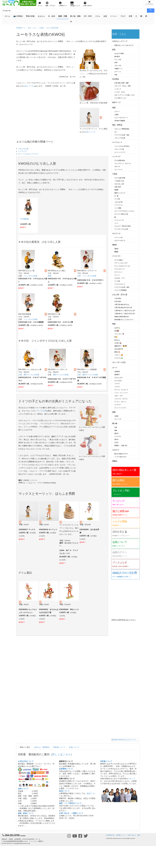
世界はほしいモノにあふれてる (123, 45)
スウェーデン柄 (119, 149)
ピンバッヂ (117, 419)
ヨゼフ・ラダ (118, 396)
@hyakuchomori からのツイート (124, 739)
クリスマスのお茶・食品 (121, 135)
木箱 (115, 74)
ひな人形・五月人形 (119, 294)
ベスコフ (117, 386)
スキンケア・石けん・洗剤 (122, 86)
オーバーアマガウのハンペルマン (124, 211)
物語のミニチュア (119, 193)
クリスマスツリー (119, 269)
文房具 (116, 416)
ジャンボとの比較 (30, 276)
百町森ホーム (20, 28)
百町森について (59, 747)
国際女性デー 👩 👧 (120, 346)
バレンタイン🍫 (119, 334)
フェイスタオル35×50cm (122, 146)
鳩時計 (114, 245)
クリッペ (117, 275)
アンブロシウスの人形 (121, 229)
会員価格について (66, 769)
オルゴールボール (119, 240)
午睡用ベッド (118, 68)
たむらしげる (118, 377)
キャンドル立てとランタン (28, 154)
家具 (114, 50)
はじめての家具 (119, 53)
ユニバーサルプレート (121, 117)
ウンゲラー (117, 405)
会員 (105, 16)
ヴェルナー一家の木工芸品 (122, 226)
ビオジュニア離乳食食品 (121, 129)
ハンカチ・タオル (119, 92)
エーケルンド (117, 142)
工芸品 (41, 28)
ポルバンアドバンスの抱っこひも (124, 95)
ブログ (123, 16)
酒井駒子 (117, 374)
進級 (115, 430)
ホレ (115, 132)
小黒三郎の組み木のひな (121, 304)
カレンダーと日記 (119, 362)
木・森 (116, 196)
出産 (115, 427)
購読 (138, 835)
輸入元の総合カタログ (121, 454)
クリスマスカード (119, 284)
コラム (97, 16)
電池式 (116, 248)
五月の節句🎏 (118, 349)
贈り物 (114, 423)
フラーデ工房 (41, 411)
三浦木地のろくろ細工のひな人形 (124, 310)
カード (114, 368)
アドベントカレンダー (121, 263)
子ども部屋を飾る (119, 160)
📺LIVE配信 (18, 16)
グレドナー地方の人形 (121, 214)
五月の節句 (117, 301)
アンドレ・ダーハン (120, 402)
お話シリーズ (28, 86)
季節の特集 (30, 16)
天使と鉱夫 (117, 187)
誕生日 (116, 433)
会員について (74, 747)
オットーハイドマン (120, 408)
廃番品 (114, 461)
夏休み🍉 (117, 352)
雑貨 (114, 412)
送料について (23, 789)
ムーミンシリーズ (119, 152)
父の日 (116, 442)
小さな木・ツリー (119, 278)
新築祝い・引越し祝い (121, 445)
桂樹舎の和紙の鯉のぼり (121, 316)
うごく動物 (117, 208)
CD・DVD (88, 16)
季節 (114, 324)
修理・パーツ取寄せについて (70, 803)
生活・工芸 (62, 16)
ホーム (7, 16)
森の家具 (117, 56)
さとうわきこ (118, 380)
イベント (113, 16)
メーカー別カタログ (120, 457)
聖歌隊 (116, 190)
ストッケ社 (117, 59)
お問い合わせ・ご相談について (71, 813)
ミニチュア (22, 151)
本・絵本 (51, 16)
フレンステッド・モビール (122, 163)
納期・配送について (26, 813)
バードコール (118, 205)
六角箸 (116, 114)
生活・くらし (32, 28)
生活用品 (115, 79)
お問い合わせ (131, 835)
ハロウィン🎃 (118, 355)
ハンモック (117, 89)
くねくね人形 (23, 149)
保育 (130, 16)
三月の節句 (117, 298)
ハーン (116, 223)
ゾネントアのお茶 (119, 138)
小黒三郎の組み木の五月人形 (123, 307)
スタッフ (131, 778)
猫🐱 (116, 337)
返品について (64, 791)
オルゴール (116, 233)
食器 (114, 107)
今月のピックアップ (119, 41)
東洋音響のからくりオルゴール (123, 319)
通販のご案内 (25, 747)
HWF (116, 62)
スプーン (117, 111)
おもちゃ (41, 16)
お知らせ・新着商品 (41, 747)
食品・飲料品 (117, 125)
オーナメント (118, 272)
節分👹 (116, 331)
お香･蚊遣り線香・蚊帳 (121, 83)
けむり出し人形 (119, 184)
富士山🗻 (117, 340)
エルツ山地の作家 (52, 28)
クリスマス (116, 256)
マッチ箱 (117, 199)
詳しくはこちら (61, 754)
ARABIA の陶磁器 (119, 120)
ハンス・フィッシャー (121, 393)
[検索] (12, 10)
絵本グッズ (116, 102)
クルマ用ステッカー (120, 98)
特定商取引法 (110, 835)
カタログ (115, 450)
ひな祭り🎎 (118, 343)
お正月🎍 (117, 328)
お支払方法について (26, 761)
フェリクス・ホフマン (121, 399)
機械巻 (116, 252)
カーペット (117, 71)
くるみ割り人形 (119, 181)
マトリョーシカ (119, 220)
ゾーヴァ (117, 383)
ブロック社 (117, 65)
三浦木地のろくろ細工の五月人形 (124, 313)
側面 (49, 276)
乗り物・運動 (75, 16)
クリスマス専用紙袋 (120, 290)
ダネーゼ (117, 166)
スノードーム (118, 169)
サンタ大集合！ (119, 260)
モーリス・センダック (121, 390)
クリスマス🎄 (118, 358)
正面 (79, 276)
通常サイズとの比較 (31, 375)
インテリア (116, 156)
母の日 (116, 439)
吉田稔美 (117, 371)
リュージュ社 (118, 237)
